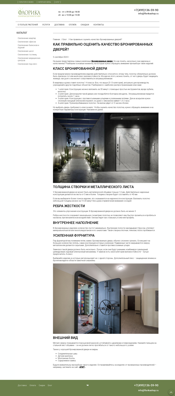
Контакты (98, 25)
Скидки (85, 25)
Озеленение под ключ (27, 64)
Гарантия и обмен (26, 2)
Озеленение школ (26, 51)
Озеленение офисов (27, 42)
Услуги (46, 25)
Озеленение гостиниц (27, 54)
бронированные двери (102, 61)
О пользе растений (28, 25)
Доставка (59, 25)
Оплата (72, 25)
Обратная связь (44, 2)
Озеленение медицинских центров (29, 59)
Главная (56, 39)
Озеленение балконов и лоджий (28, 46)
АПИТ (82, 367)
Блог (58, 2)
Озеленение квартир (27, 38)
